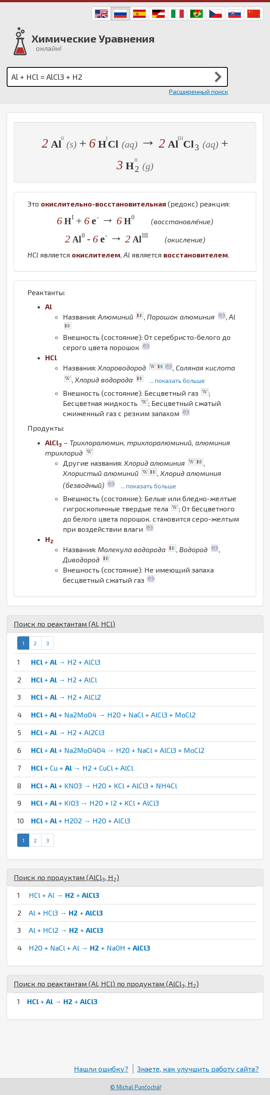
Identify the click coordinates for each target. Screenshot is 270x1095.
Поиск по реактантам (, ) (64, 624)
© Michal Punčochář (136, 1087)
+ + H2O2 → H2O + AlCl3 (80, 820)
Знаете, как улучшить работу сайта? (198, 1068)
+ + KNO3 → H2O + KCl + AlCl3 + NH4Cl (104, 785)
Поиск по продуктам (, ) (66, 877)
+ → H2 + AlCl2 (66, 697)
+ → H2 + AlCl (64, 679)
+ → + (62, 1001)
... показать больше (177, 380)
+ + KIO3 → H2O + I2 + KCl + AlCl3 (95, 803)
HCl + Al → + (64, 895)
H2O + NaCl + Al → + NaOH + (89, 947)
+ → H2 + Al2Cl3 (67, 732)
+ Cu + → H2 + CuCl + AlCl (82, 768)
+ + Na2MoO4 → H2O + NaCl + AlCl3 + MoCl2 (113, 714)
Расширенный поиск (198, 91)
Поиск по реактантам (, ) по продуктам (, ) (106, 983)
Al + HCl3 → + (66, 912)
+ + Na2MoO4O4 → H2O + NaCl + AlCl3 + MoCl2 (117, 750)
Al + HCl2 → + (66, 930)
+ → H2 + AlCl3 (65, 662)
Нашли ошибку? (101, 1068)
